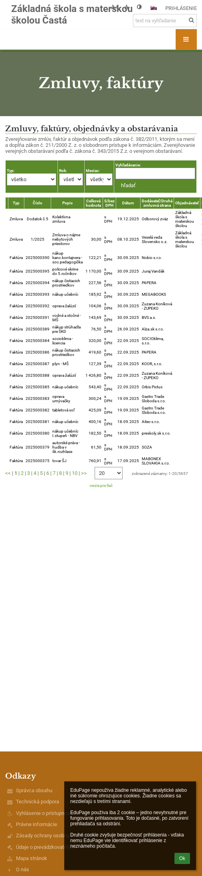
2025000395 (38, 271)
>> (84, 473)
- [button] (127, 7)
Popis (67, 203)
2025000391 (38, 317)
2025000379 (38, 447)
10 (74, 473)
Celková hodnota (93, 203)
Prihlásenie (181, 8)
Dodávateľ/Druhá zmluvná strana (157, 203)
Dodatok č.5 (37, 219)
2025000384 (38, 340)
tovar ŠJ (59, 461)
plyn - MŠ (60, 364)
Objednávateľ (187, 203)
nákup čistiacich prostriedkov (66, 283)
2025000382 (38, 410)
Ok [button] (182, 858)
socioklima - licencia (62, 340)
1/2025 (37, 239)
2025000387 (38, 364)
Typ (16, 203)
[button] (154, 8)
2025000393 (38, 294)
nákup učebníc (65, 294)
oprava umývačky (61, 398)
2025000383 (38, 398)
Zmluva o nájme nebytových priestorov (66, 239)
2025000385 (38, 387)
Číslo (37, 203)
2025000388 (38, 375)
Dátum (128, 203)
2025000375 (38, 461)
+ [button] (114, 7)
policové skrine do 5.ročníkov (65, 271)
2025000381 (38, 421)
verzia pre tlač (101, 485)
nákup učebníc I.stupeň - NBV (65, 433)
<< (8, 473)
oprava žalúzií (64, 306)
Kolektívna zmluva (61, 219)
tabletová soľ (63, 410)
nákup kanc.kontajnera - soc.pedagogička (67, 257)
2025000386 (38, 352)
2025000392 (38, 306)
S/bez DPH (109, 203)
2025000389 (38, 329)
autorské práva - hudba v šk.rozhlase (66, 447)
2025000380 (38, 433)
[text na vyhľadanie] (165, 20)
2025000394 (38, 283)
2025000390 (38, 257)
